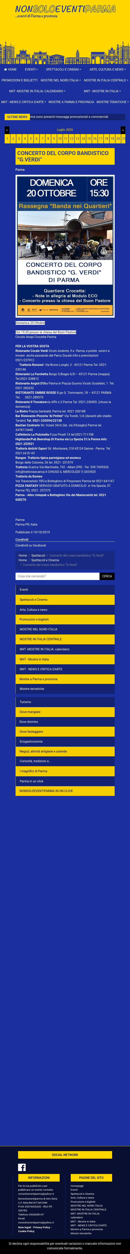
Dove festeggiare (31, 731)
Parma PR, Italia (27, 524)
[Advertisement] (65, 33)
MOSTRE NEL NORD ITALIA (39, 629)
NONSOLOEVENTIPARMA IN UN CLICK (46, 791)
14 (83, 138)
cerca (107, 576)
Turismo (25, 702)
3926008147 (36, 1214)
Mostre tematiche (32, 689)
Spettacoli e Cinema (33, 600)
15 (89, 138)
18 (106, 138)
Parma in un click (32, 781)
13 (77, 138)
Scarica (33, 467)
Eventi (24, 589)
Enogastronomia (31, 741)
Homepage (77, 1185)
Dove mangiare (30, 712)
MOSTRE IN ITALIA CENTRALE (41, 639)
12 (71, 138)
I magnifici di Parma (33, 771)
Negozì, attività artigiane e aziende (43, 751)
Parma (20, 170)
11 (65, 138)
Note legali (24, 1227)
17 (100, 138)
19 (112, 138)
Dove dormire (29, 722)
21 (124, 138)
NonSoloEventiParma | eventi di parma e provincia (65, 11)
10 (60, 138)
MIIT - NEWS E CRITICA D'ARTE (41, 669)
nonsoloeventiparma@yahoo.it (36, 1193)
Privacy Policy (41, 1227)
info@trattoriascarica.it (31, 472)
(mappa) (104, 374)
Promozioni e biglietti (20, 80)
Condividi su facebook (31, 545)
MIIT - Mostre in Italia (34, 659)
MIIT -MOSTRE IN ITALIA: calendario (45, 649)
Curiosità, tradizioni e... (35, 761)
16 (95, 138)
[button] (31, 69)
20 (118, 138)
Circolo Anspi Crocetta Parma (36, 337)
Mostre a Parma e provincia (71, 102)
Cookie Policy (26, 1231)
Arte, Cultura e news (33, 610)
